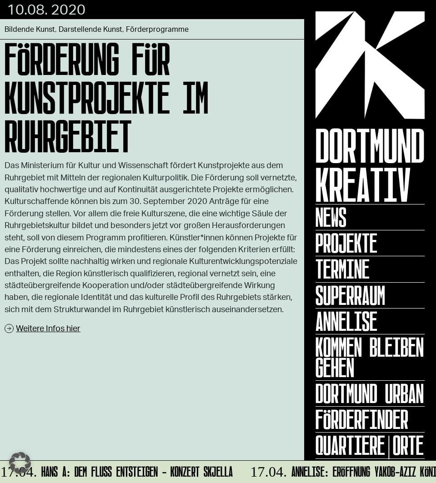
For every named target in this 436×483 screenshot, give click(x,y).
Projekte (346, 243)
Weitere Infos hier (48, 328)
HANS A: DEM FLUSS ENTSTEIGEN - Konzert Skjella (117, 470)
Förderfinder (362, 419)
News (331, 217)
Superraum (350, 295)
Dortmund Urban (370, 393)
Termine (343, 269)
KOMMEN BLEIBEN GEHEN (370, 357)
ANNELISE (346, 321)
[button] (20, 463)
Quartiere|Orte (370, 445)
